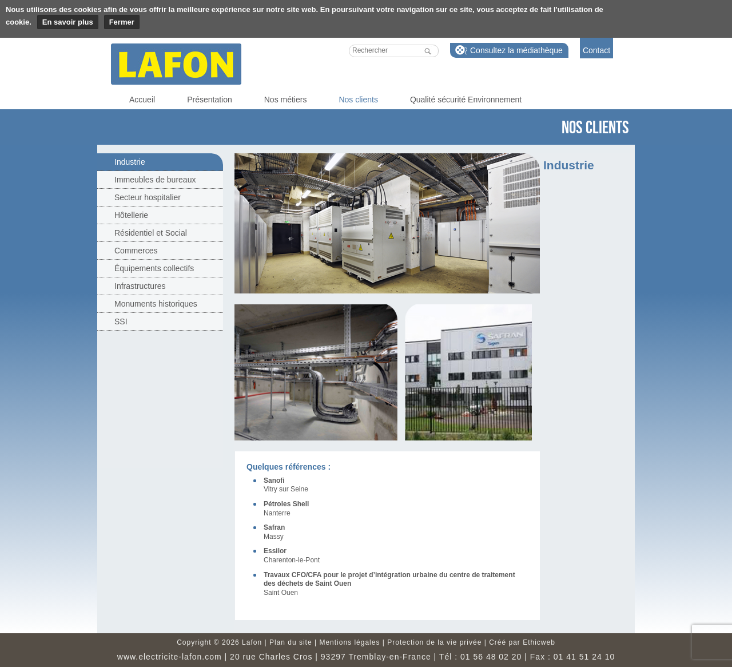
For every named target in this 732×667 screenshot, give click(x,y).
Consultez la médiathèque (516, 50)
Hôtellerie (131, 215)
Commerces (135, 250)
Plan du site (290, 642)
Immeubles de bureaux (155, 179)
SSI (121, 321)
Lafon (176, 64)
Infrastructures (139, 286)
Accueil (142, 99)
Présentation (209, 99)
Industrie (129, 161)
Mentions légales (349, 642)
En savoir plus (67, 22)
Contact (596, 50)
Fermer (121, 22)
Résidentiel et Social (150, 232)
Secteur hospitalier (147, 197)
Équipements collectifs (154, 268)
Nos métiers (285, 99)
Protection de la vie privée (434, 642)
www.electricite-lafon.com (169, 656)
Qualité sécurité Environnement (466, 99)
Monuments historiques (155, 303)
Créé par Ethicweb (522, 642)
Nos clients (358, 99)
